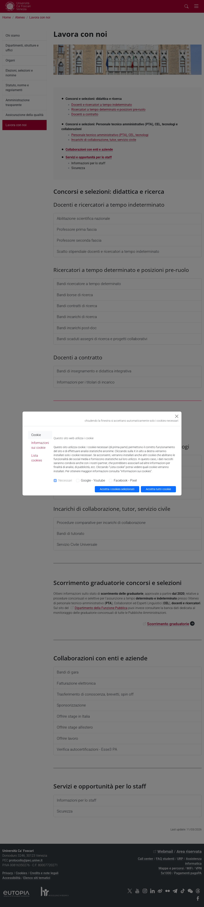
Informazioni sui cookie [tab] (40, 445)
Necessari (65, 480)
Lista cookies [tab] (36, 458)
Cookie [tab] (36, 435)
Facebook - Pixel (125, 480)
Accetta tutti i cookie (158, 489)
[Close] (177, 416)
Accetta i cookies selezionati (117, 489)
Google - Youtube (93, 480)
